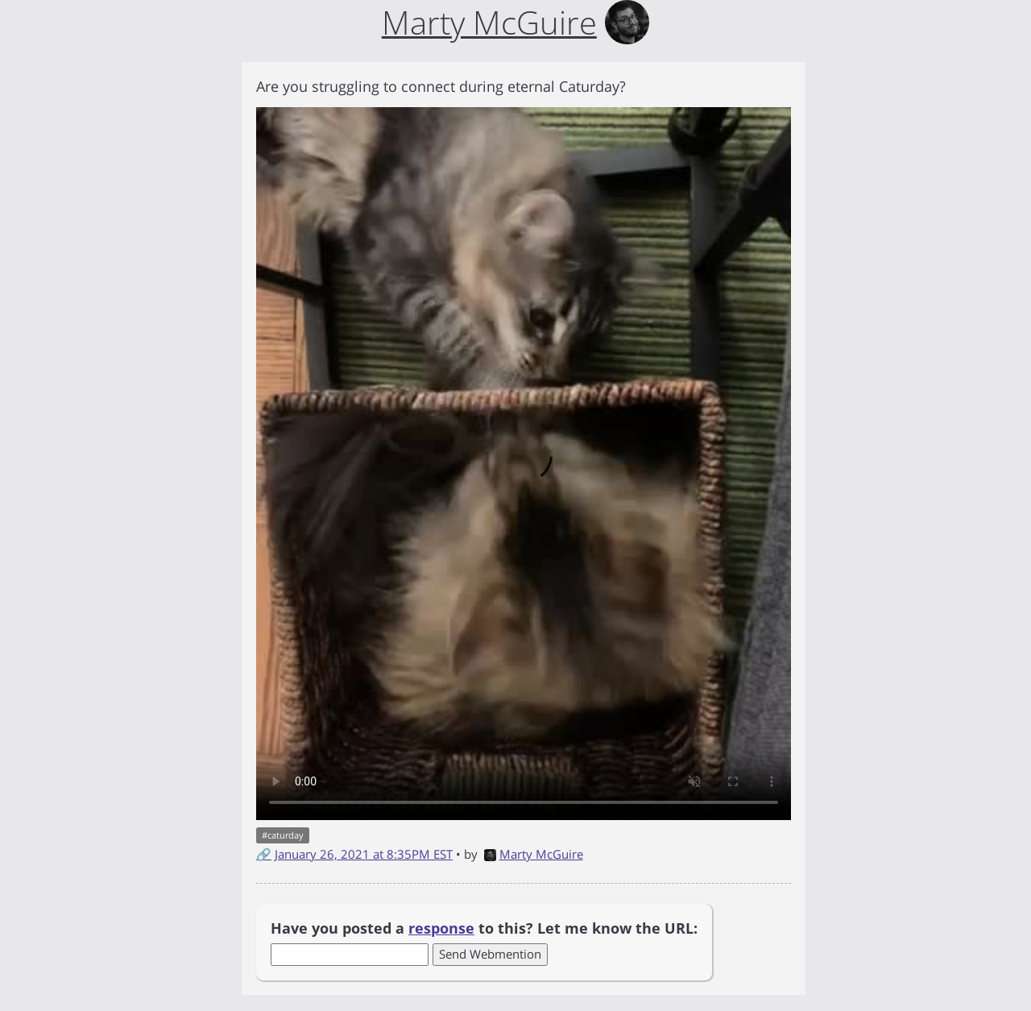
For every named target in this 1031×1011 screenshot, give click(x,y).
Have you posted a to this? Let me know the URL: (484, 928)
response (441, 928)
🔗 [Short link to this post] (263, 854)
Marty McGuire (533, 854)
